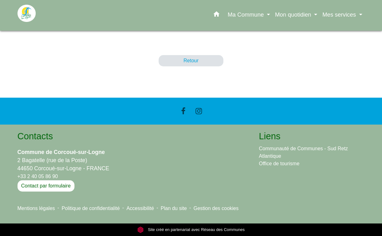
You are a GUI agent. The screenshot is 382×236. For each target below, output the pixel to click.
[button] (216, 15)
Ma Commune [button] (247, 14)
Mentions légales (36, 208)
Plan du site (174, 208)
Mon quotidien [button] (294, 14)
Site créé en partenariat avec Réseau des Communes (191, 229)
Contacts (35, 136)
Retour (190, 60)
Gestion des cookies (215, 208)
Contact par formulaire (46, 185)
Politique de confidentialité (91, 208)
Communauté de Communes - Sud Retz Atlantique (303, 152)
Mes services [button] (339, 14)
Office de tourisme (279, 163)
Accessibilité (140, 208)
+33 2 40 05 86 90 (38, 176)
